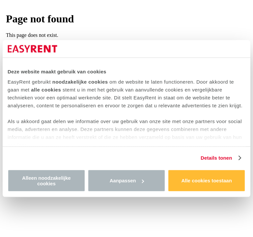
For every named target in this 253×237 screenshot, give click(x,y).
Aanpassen (127, 180)
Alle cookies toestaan (206, 180)
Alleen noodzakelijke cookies (46, 180)
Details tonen (216, 158)
